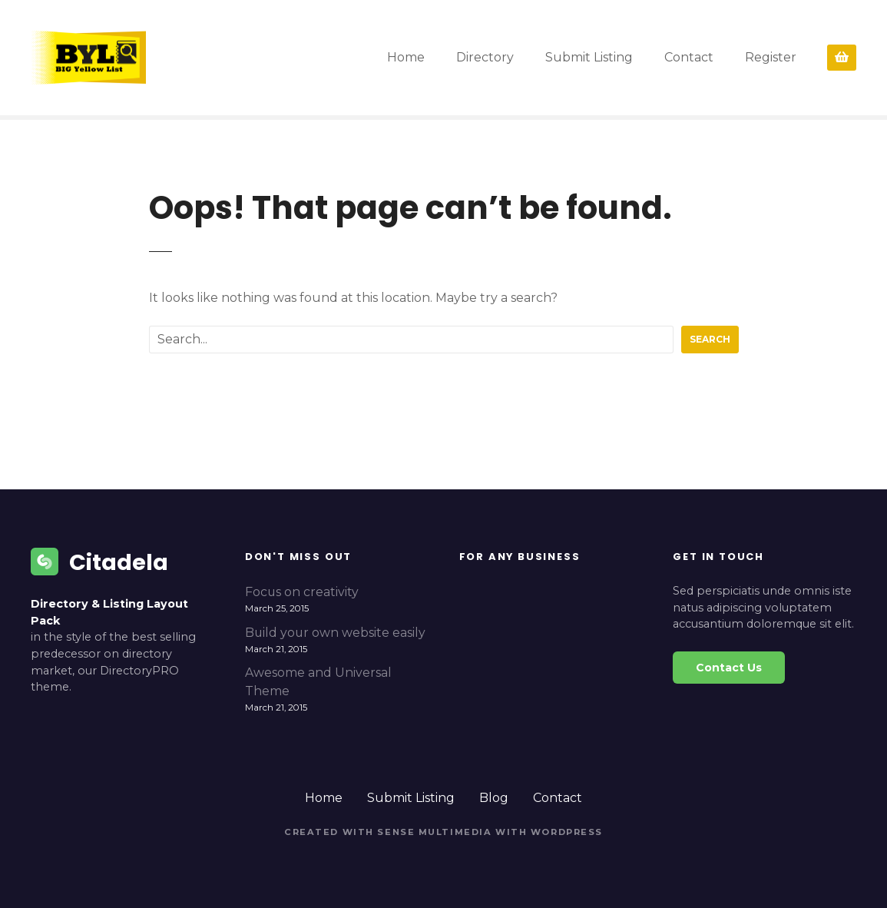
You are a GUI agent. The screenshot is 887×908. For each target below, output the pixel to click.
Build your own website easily (335, 632)
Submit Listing (589, 57)
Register (770, 57)
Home (406, 57)
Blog (493, 797)
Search (710, 339)
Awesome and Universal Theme (318, 681)
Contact (688, 57)
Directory (485, 57)
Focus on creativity (302, 592)
